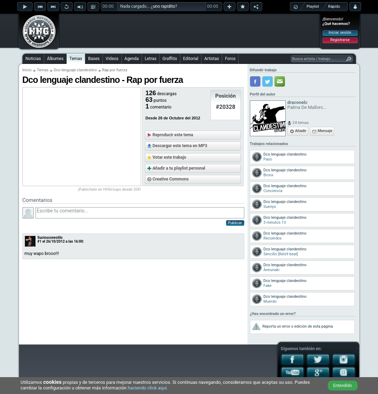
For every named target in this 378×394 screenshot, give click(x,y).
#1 (40, 241)
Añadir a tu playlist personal (179, 168)
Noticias (33, 58)
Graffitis (170, 58)
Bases (94, 58)
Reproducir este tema (173, 134)
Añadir (300, 131)
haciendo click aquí (147, 387)
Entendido (342, 385)
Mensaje (325, 131)
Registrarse (340, 40)
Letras (150, 58)
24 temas (301, 122)
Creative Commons (171, 179)
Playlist (313, 6)
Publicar (235, 223)
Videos (112, 58)
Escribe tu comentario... (139, 212)
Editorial (190, 58)
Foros (230, 58)
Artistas (211, 58)
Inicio (27, 70)
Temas (75, 58)
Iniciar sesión (340, 32)
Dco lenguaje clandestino (75, 70)
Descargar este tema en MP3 (180, 145)
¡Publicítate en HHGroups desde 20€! (109, 189)
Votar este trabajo (169, 157)
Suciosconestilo (50, 237)
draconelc (297, 102)
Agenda (132, 58)
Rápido (334, 6)
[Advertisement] (189, 30)
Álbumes (55, 58)
